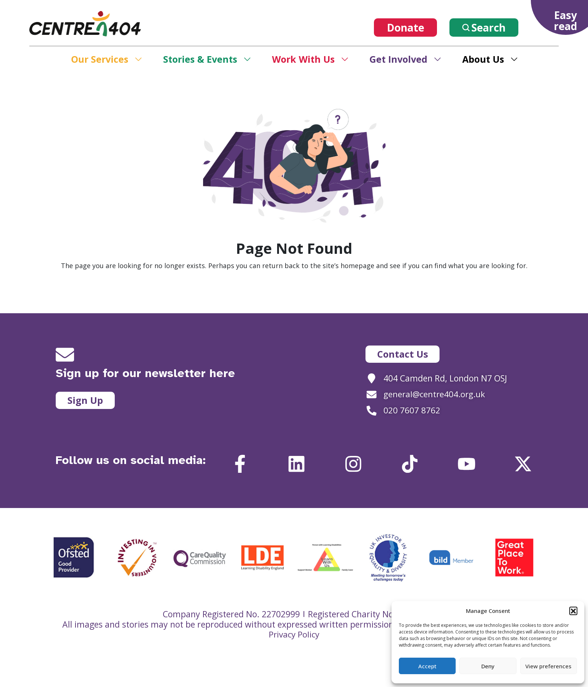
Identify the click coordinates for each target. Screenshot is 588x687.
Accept (427, 666)
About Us (483, 59)
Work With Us (303, 59)
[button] (573, 610)
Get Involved (398, 59)
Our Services (99, 59)
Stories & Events (200, 59)
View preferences (548, 666)
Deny (488, 666)
